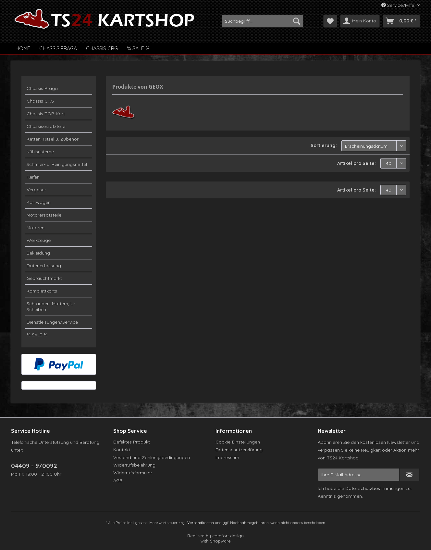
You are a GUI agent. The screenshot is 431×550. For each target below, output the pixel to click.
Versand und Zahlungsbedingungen (151, 457)
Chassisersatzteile (46, 126)
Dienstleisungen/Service (52, 322)
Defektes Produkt (131, 442)
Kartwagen (39, 202)
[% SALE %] (138, 48)
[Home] (23, 48)
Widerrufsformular (132, 473)
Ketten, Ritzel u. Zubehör (53, 139)
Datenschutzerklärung (239, 450)
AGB (117, 480)
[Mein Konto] (360, 21)
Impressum (227, 457)
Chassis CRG (40, 101)
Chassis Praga (42, 88)
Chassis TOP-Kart (46, 114)
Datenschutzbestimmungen (374, 488)
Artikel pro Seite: (356, 163)
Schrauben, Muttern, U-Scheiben (51, 306)
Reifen (33, 177)
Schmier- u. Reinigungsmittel (57, 164)
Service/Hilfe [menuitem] (398, 5)
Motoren (35, 228)
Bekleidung (38, 253)
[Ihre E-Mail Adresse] (359, 474)
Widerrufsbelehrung (134, 465)
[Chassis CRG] (101, 48)
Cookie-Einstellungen (238, 442)
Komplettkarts (42, 291)
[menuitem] (262, 21)
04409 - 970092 (34, 465)
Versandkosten (200, 522)
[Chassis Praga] (58, 48)
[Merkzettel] (330, 21)
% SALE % (37, 335)
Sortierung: (324, 145)
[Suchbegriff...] (262, 21)
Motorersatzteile (44, 215)
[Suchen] (296, 21)
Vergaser (36, 190)
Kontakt (121, 450)
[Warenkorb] (401, 21)
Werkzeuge (39, 240)
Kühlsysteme (40, 152)
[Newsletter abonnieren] (409, 474)
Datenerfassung (44, 266)
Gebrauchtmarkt (44, 278)
